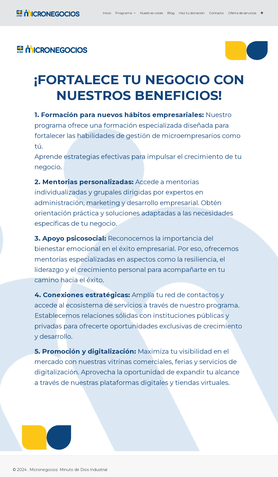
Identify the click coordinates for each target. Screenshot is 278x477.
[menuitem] (107, 13)
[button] (261, 13)
